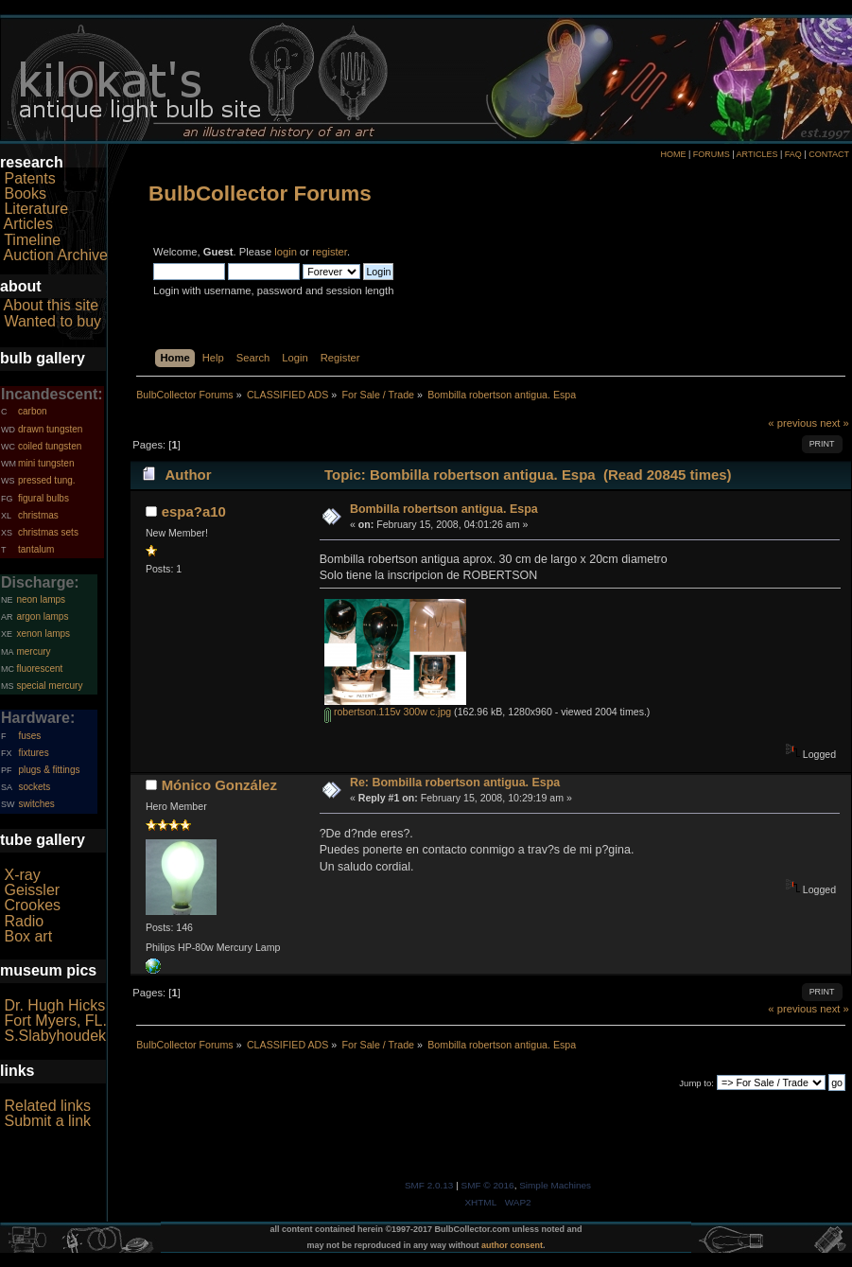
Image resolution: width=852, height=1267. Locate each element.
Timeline (32, 240)
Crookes (32, 905)
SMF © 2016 (487, 1185)
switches (36, 804)
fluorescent (39, 668)
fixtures (33, 753)
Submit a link (47, 1121)
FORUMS (711, 154)
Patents (29, 178)
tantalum (36, 549)
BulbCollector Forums (260, 193)
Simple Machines (555, 1185)
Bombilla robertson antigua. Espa (444, 509)
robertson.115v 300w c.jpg (387, 711)
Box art (28, 936)
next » (834, 423)
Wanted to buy (52, 321)
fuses (29, 735)
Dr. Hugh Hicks (54, 1005)
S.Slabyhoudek (55, 1036)
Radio (23, 921)
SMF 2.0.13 (429, 1185)
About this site (51, 305)
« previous (792, 423)
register (329, 251)
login (285, 251)
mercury (33, 651)
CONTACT (829, 154)
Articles (28, 224)
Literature (36, 209)
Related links (47, 1106)
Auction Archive (56, 255)
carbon (32, 411)
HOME (673, 154)
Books (24, 193)
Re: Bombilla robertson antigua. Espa (455, 782)
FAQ (793, 154)
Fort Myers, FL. (55, 1020)
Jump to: (696, 1083)
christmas (38, 515)
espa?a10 (194, 511)
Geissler (32, 890)
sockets (34, 787)
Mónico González (219, 785)
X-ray (22, 875)
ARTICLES (757, 154)
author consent (512, 1245)
